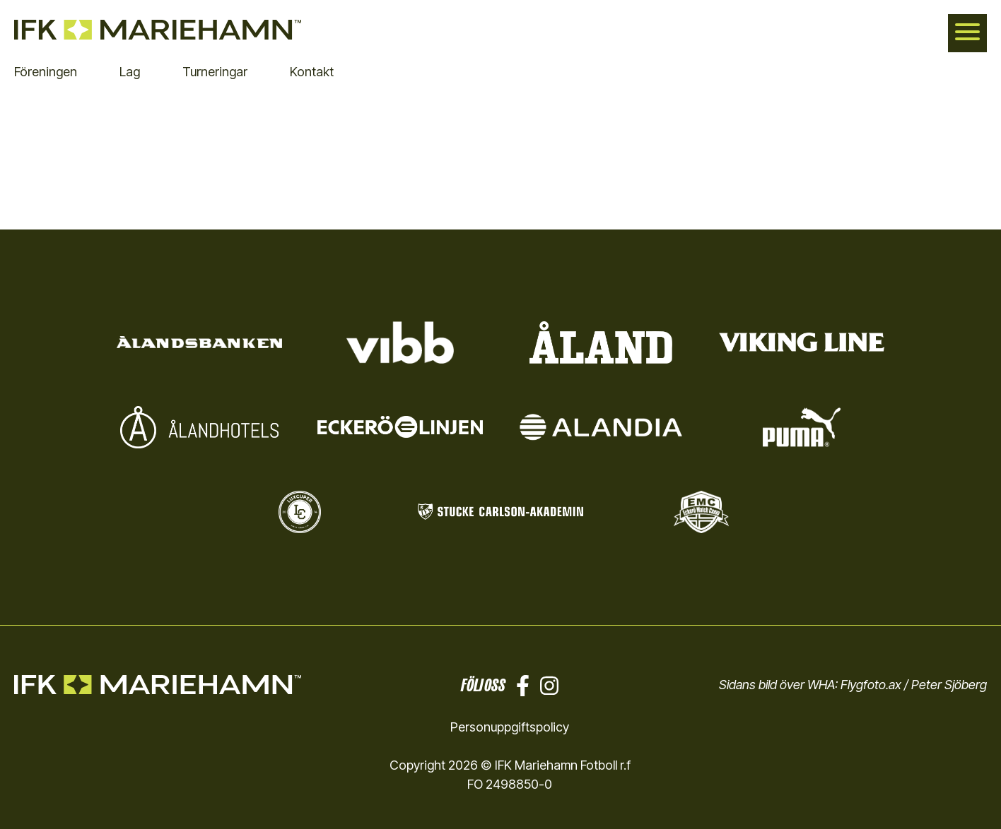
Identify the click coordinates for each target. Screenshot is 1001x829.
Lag (129, 71)
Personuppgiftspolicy (509, 727)
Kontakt (312, 71)
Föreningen (45, 71)
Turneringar (214, 71)
